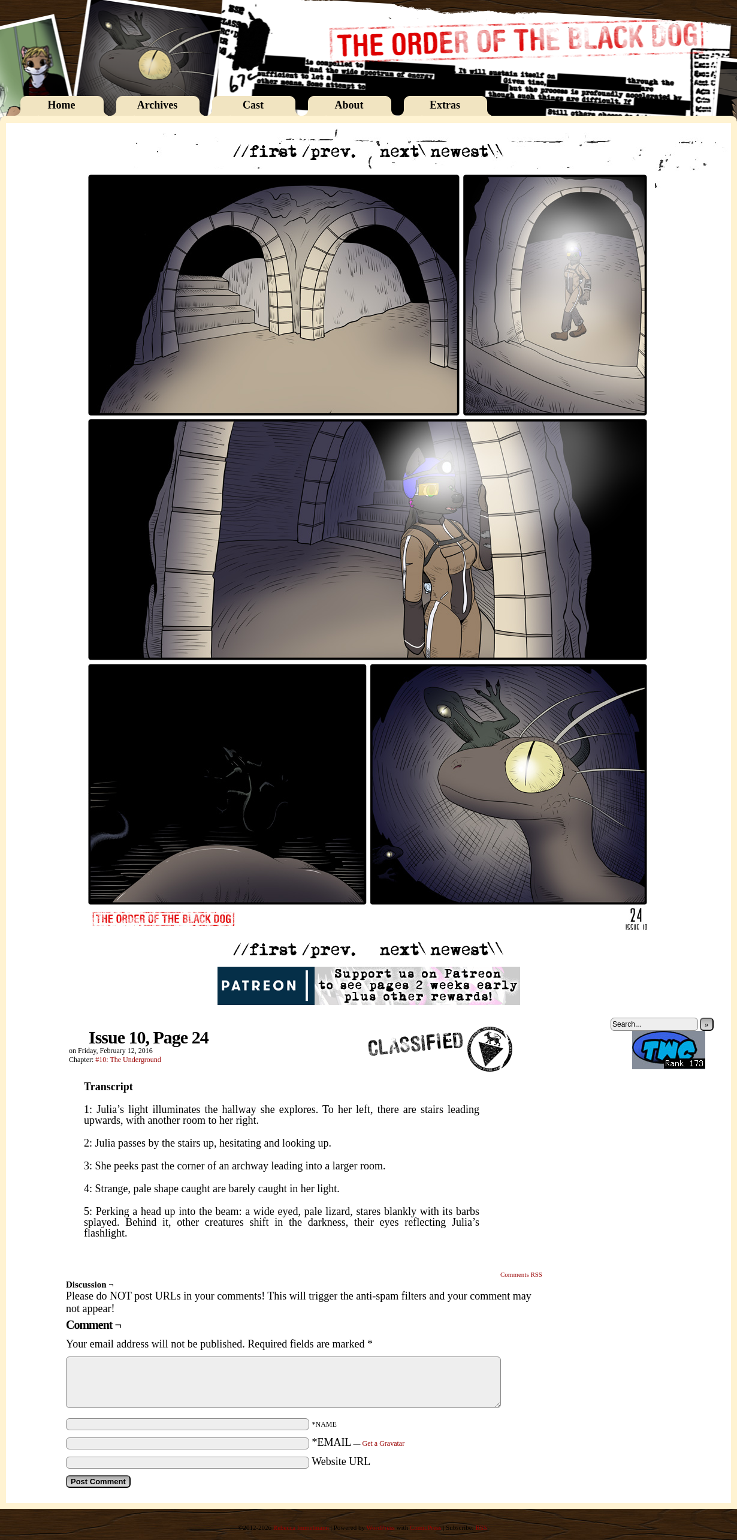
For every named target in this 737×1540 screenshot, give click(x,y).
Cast (253, 105)
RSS (481, 1527)
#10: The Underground (128, 1059)
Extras (445, 105)
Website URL (341, 1461)
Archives (157, 105)
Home (61, 105)
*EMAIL (358, 1442)
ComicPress (426, 1527)
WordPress (380, 1527)
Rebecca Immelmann (301, 1527)
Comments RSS (521, 1274)
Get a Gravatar (384, 1443)
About (348, 105)
